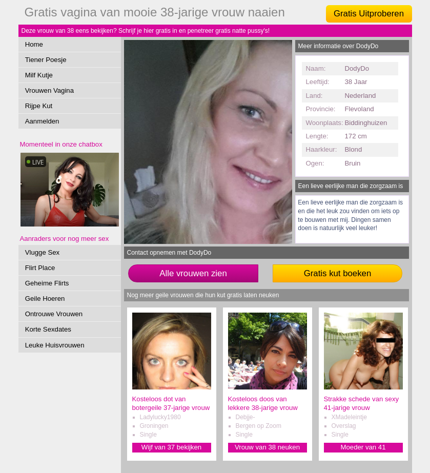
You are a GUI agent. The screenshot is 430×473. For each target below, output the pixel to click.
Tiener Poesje (46, 60)
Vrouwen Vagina (49, 90)
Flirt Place (40, 268)
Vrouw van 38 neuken (267, 447)
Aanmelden (42, 121)
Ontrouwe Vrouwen (54, 314)
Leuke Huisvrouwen (55, 345)
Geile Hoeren (45, 298)
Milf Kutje (39, 75)
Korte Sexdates (48, 329)
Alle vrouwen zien (193, 273)
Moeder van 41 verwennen (363, 447)
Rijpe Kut (39, 106)
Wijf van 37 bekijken (171, 447)
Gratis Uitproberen (369, 13)
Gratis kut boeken (338, 273)
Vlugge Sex (42, 252)
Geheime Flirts (47, 283)
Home (34, 44)
